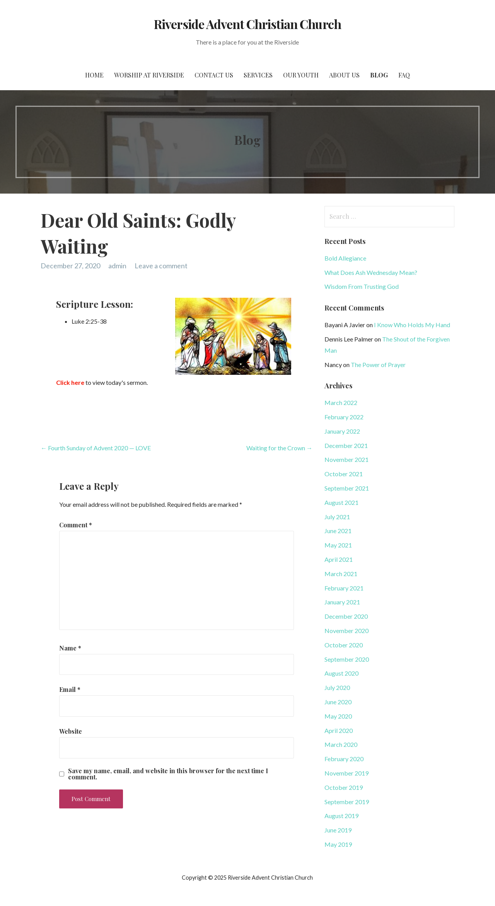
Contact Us (214, 75)
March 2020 (340, 744)
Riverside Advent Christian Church (247, 23)
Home (94, 75)
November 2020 (346, 630)
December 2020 (346, 616)
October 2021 (343, 473)
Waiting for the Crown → (279, 447)
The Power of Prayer (378, 364)
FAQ (404, 75)
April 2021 (338, 559)
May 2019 (338, 844)
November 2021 (346, 459)
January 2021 (342, 602)
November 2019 (346, 773)
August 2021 (341, 502)
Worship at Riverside (149, 75)
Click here (70, 382)
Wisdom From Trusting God (361, 286)
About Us (344, 75)
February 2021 (344, 588)
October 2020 (343, 645)
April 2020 (338, 730)
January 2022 (342, 431)
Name (70, 648)
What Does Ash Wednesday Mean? (370, 272)
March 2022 (340, 402)
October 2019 (343, 787)
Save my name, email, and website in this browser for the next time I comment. (168, 774)
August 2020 (341, 673)
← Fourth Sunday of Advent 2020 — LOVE (96, 447)
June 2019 (338, 830)
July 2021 (337, 516)
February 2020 (344, 758)
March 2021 (340, 573)
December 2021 (346, 445)
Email (69, 689)
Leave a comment (161, 265)
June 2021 (338, 530)
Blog (379, 75)
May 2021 (338, 545)
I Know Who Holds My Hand (412, 324)
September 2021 (346, 488)
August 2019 (341, 815)
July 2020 (337, 687)
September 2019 (346, 801)
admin (117, 265)
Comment (75, 525)
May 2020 (338, 716)
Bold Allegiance (345, 258)
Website (70, 731)
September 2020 (346, 659)
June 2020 (338, 701)
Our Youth (301, 75)
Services (258, 75)
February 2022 (344, 416)
